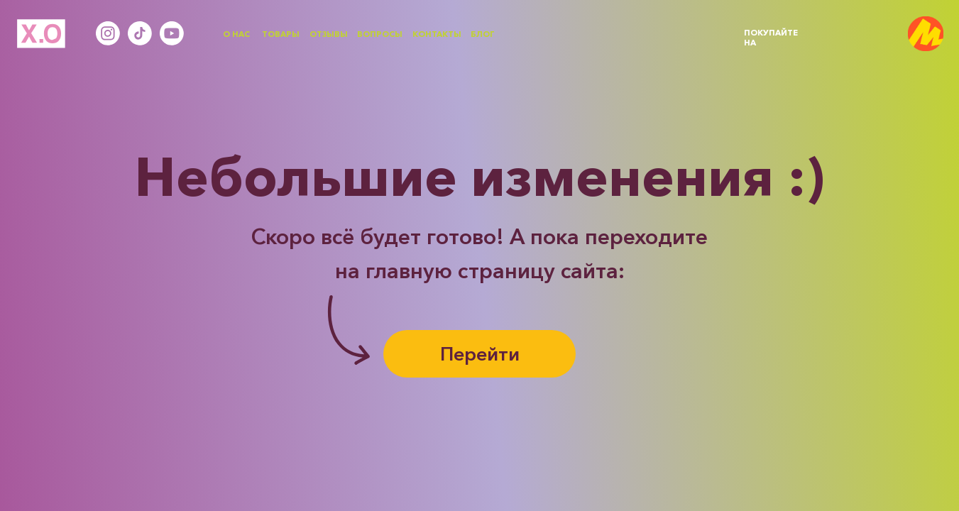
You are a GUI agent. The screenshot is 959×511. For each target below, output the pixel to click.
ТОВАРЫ (281, 34)
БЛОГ (483, 34)
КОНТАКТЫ (436, 34)
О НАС (236, 34)
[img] (925, 34)
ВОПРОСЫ (379, 34)
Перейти (480, 354)
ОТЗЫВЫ (328, 34)
